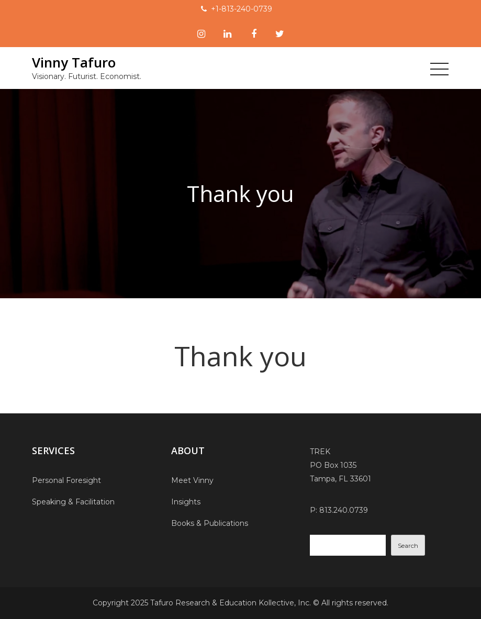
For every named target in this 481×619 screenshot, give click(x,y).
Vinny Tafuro (74, 62)
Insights (185, 502)
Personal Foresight (66, 480)
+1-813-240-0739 (241, 9)
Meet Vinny (192, 480)
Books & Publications (209, 523)
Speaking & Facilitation (73, 502)
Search (408, 545)
